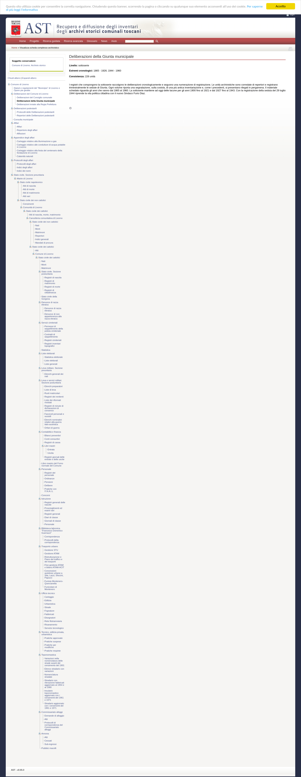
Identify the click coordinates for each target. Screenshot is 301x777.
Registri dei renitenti (54, 397)
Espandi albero (29, 78)
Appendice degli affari (24, 137)
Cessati (48, 741)
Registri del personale (50, 474)
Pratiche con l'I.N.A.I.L (50, 490)
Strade (48, 607)
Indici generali (42, 239)
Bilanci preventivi (53, 435)
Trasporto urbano (49, 546)
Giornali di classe (53, 521)
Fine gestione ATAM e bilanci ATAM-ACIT (54, 566)
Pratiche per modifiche (50, 646)
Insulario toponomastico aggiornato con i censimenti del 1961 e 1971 (54, 695)
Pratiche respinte (53, 651)
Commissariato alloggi (52, 712)
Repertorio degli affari (27, 130)
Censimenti (28, 204)
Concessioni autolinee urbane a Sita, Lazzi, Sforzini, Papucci (54, 574)
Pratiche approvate (54, 638)
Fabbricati (49, 614)
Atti (36, 250)
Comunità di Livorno (32, 207)
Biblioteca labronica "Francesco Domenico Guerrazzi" (52, 530)
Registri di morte (52, 287)
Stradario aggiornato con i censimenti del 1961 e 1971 (54, 705)
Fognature (49, 611)
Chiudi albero (14, 78)
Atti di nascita (29, 186)
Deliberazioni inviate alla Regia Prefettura (36, 104)
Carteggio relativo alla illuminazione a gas (36, 141)
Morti (37, 229)
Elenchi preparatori (54, 386)
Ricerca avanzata (73, 41)
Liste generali (51, 364)
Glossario (92, 41)
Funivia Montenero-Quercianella (54, 582)
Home (22, 41)
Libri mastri (50, 446)
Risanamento (51, 624)
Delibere (49, 485)
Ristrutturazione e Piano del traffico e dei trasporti (53, 559)
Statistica (45, 350)
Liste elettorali (48, 353)
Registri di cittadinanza (50, 291)
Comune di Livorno (20, 84)
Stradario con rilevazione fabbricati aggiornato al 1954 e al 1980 (54, 683)
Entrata (51, 449)
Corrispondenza (52, 536)
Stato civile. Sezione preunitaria (29, 175)
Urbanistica (50, 604)
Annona (45, 733)
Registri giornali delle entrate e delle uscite (54, 458)
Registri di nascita (53, 277)
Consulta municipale (23, 119)
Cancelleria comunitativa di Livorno (46, 218)
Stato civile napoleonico (31, 182)
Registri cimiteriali (53, 340)
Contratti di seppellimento (51, 335)
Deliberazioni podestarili (25, 108)
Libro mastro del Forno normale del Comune (52, 464)
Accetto (281, 6)
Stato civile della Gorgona (49, 297)
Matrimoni (40, 232)
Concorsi (45, 495)
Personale (46, 469)
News (104, 41)
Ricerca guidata (51, 41)
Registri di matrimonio (50, 282)
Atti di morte (29, 189)
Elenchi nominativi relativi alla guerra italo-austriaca (53, 422)
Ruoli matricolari (52, 393)
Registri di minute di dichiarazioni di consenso (54, 408)
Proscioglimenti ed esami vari (53, 509)
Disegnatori (50, 618)
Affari (16, 123)
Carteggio (49, 597)
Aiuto (114, 41)
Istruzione (46, 499)
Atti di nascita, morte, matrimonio (44, 215)
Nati (37, 225)
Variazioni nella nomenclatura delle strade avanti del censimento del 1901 (54, 661)
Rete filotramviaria (53, 621)
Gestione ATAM (52, 553)
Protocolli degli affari (23, 160)
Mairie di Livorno (25, 178)
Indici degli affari (24, 167)
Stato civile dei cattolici (37, 211)
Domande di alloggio (54, 716)
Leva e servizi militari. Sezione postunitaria (51, 381)
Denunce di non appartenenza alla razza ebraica (53, 316)
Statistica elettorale (54, 357)
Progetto (34, 41)
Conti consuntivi (52, 439)
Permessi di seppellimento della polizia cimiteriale (54, 328)
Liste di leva (50, 390)
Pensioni (49, 482)
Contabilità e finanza (51, 432)
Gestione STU (51, 550)
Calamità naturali (25, 156)
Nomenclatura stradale (51, 675)
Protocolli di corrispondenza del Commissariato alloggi (54, 726)
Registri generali (52, 514)
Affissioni (21, 133)
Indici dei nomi (24, 171)
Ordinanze (50, 478)
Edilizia (48, 600)
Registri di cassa (52, 442)
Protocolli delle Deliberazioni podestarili (35, 112)
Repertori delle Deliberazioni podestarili (35, 115)
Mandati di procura (44, 243)
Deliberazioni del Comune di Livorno (31, 94)
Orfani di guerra (52, 428)
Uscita (51, 453)
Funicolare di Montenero (51, 588)
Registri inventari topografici (52, 344)
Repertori (39, 236)
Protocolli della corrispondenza (52, 541)
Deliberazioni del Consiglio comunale (34, 97)
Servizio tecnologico (54, 628)
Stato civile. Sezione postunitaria (51, 272)
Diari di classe (51, 517)
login (292, 14)
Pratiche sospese (53, 641)
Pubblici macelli (48, 748)
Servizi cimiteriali (49, 323)
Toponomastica (48, 655)
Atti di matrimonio (31, 193)
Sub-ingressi (50, 744)
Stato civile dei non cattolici (33, 200)
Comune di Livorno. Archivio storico (28, 65)
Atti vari (26, 196)
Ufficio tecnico (48, 593)
